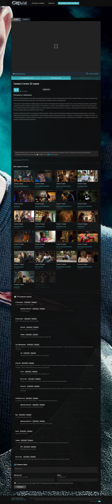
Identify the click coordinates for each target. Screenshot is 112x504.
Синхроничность (19, 266)
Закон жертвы (39, 266)
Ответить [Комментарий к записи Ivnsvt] (29, 431)
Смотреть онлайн (38, 3)
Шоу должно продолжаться (85, 246)
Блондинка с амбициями (42, 287)
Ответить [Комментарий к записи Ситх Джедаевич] (36, 344)
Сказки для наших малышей (42, 206)
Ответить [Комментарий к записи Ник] (33, 446)
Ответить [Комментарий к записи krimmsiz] (37, 386)
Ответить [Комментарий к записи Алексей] (31, 363)
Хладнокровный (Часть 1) (63, 206)
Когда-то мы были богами (64, 246)
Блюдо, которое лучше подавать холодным (64, 186)
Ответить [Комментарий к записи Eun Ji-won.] (38, 379)
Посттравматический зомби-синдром (42, 186)
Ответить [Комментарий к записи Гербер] (35, 334)
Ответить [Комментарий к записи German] (36, 327)
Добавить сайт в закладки (68, 3)
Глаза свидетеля (40, 226)
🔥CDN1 (16, 19)
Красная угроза (18, 226)
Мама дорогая (39, 246)
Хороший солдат (61, 226)
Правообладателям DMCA (18, 499)
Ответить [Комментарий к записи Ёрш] (28, 414)
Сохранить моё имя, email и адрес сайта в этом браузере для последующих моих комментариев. (44, 483)
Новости (51, 3)
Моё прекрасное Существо (85, 266)
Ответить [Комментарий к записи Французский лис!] (42, 308)
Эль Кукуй (17, 206)
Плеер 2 (25, 19)
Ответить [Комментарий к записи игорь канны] (34, 302)
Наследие (17, 287)
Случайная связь (82, 186)
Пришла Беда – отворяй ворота (64, 266)
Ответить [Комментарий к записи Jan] (33, 353)
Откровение (17, 246)
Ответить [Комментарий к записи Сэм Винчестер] (35, 398)
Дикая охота (81, 226)
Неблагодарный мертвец (21, 186)
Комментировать (19, 73)
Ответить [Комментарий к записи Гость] (34, 371)
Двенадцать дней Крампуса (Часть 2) (85, 206)
